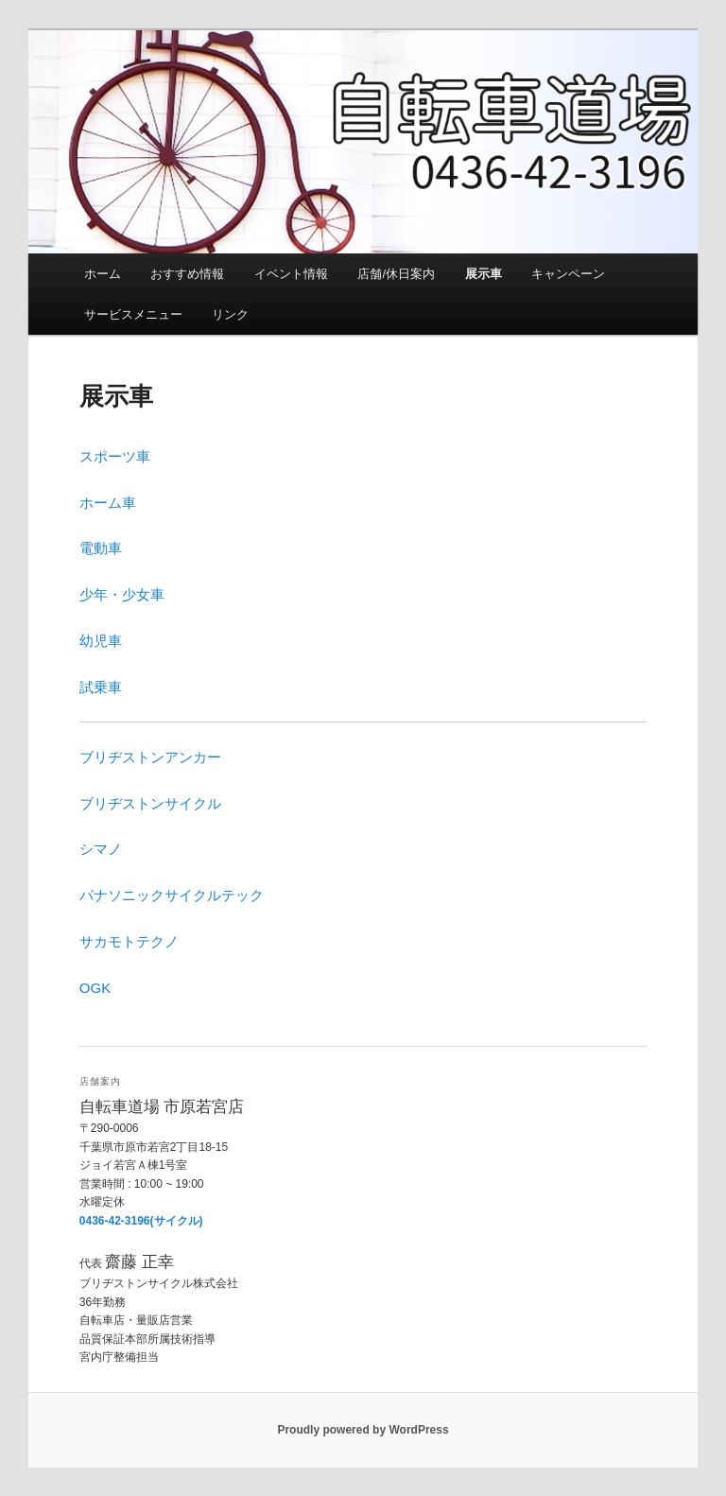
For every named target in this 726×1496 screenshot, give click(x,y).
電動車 (100, 548)
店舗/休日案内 (396, 274)
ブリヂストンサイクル (150, 803)
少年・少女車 (121, 594)
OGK (95, 988)
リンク (230, 314)
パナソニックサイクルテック (171, 895)
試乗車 (100, 687)
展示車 (483, 274)
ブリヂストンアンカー (150, 757)
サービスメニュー (133, 314)
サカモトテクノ (129, 941)
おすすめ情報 (187, 274)
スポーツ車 (114, 456)
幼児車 (100, 641)
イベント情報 (291, 274)
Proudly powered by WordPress (362, 1429)
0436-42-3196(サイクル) (141, 1220)
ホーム (102, 274)
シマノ (100, 849)
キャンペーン (568, 274)
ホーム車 (107, 503)
